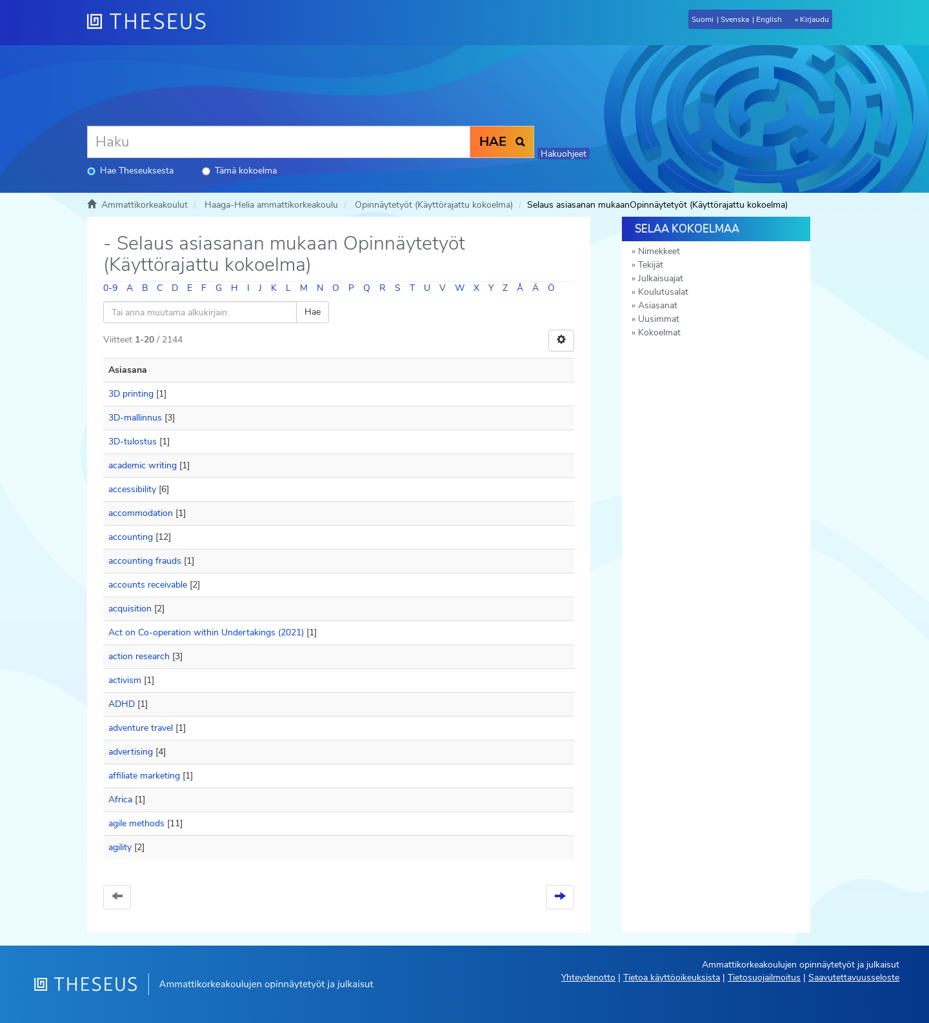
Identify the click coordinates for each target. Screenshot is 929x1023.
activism (124, 680)
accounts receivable (147, 585)
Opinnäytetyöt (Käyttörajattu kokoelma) (434, 205)
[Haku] (278, 142)
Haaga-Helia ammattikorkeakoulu (271, 205)
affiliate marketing (144, 776)
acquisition (130, 608)
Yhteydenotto (588, 977)
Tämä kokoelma (239, 170)
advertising (130, 752)
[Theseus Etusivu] (151, 22)
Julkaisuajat (660, 278)
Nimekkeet (659, 251)
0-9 (110, 288)
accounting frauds (144, 561)
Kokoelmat (659, 332)
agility (120, 847)
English (769, 19)
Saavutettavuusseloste (853, 977)
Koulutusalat (663, 292)
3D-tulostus (132, 441)
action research (139, 656)
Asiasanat (657, 305)
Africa (120, 799)
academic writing (142, 465)
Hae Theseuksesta (130, 170)
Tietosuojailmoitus (764, 977)
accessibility (132, 489)
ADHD (121, 704)
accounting (130, 537)
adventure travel (140, 728)
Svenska (735, 19)
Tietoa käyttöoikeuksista (671, 977)
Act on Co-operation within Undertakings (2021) (206, 632)
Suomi (703, 19)
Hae (313, 312)
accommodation (140, 513)
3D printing (131, 394)
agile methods (136, 823)
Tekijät (650, 265)
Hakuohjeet (563, 154)
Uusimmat (658, 319)
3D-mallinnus (135, 418)
